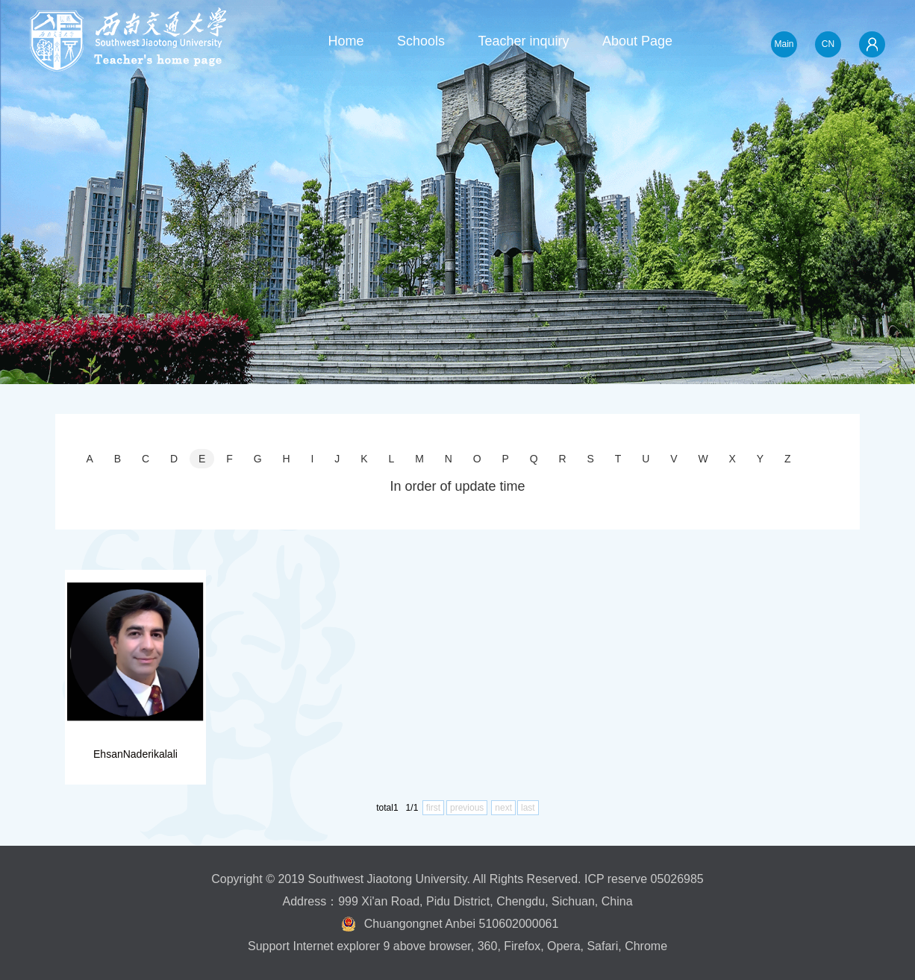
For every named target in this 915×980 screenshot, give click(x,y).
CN (828, 44)
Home (345, 41)
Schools (421, 41)
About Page (637, 41)
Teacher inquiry (523, 41)
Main (783, 44)
